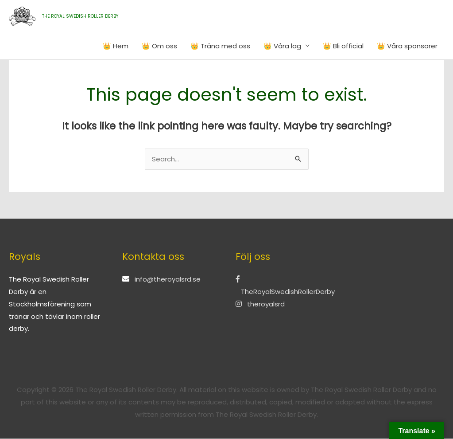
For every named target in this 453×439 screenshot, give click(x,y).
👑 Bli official (343, 46)
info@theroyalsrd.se (168, 279)
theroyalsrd (260, 304)
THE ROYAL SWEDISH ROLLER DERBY (80, 16)
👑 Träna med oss (220, 46)
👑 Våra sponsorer (407, 46)
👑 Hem (115, 46)
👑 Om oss (159, 46)
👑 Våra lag (282, 46)
